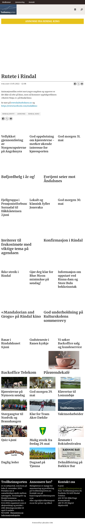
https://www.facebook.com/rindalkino (19, 106)
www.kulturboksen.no (21, 103)
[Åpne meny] (75, 9)
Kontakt (32, 2)
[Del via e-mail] (82, 83)
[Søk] (81, 9)
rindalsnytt (8, 114)
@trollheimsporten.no (72, 488)
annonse (21, 114)
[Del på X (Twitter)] (78, 83)
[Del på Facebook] (75, 83)
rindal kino (33, 114)
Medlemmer (6, 2)
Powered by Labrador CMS (42, 523)
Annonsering (19, 2)
